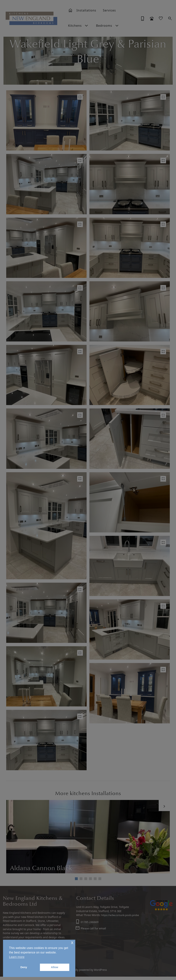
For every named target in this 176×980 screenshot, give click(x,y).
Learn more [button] (16, 957)
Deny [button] (24, 967)
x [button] (72, 942)
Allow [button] (54, 967)
